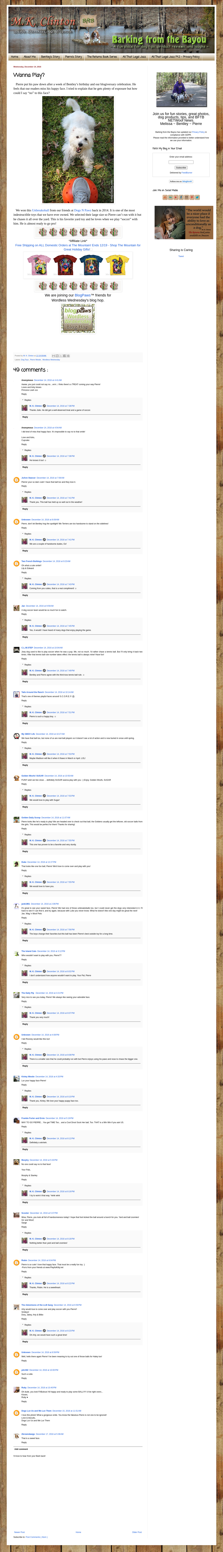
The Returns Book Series (102, 57)
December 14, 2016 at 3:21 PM (49, 993)
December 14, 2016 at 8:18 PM (60, 1239)
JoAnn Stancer (28, 478)
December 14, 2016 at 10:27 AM (50, 734)
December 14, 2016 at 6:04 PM (42, 1260)
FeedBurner (187, 173)
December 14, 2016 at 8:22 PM (60, 1283)
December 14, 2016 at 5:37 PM (44, 1213)
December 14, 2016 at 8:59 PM (45, 1352)
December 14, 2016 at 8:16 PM (60, 1191)
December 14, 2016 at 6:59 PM (67, 1305)
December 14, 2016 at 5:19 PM (59, 1118)
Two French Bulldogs (31, 561)
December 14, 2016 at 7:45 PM (60, 626)
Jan (23, 606)
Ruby (23, 1387)
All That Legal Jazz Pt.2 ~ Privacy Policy (175, 57)
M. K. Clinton (36, 406)
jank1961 (25, 904)
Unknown (26, 520)
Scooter (25, 1213)
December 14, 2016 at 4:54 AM (48, 428)
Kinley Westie (28, 1076)
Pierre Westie (36, 360)
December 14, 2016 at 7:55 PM (60, 840)
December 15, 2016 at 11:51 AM (66, 1411)
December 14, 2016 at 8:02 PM (60, 971)
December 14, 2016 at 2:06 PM (45, 904)
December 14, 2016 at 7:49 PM (60, 670)
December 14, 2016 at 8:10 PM (60, 1097)
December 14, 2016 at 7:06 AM (50, 478)
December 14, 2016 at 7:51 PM (60, 712)
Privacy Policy (198, 132)
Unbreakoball (40, 210)
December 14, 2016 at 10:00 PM (43, 1370)
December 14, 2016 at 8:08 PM (60, 1055)
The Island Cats (28, 951)
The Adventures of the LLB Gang (37, 1305)
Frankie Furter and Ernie (33, 1118)
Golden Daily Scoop (30, 817)
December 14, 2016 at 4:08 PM (45, 1035)
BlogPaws (83, 295)
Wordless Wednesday (51, 360)
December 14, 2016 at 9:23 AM (56, 561)
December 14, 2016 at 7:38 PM (60, 406)
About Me (30, 57)
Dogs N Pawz (82, 210)
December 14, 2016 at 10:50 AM (59, 776)
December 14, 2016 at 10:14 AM (59, 692)
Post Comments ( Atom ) (37, 1537)
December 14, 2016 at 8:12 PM (60, 1138)
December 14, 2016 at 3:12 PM (51, 951)
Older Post (137, 1532)
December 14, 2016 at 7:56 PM (60, 929)
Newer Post (19, 1532)
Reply (24, 394)
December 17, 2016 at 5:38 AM (49, 1434)
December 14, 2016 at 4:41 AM (48, 380)
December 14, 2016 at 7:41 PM (60, 498)
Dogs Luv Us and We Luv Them (36, 1411)
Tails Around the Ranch (32, 692)
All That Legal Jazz (134, 57)
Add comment (21, 1449)
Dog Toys (25, 360)
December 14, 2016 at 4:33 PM (49, 1076)
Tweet (181, 256)
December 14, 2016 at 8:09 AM (45, 520)
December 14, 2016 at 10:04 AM (48, 648)
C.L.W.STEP (27, 648)
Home (14, 57)
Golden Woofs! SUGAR (32, 776)
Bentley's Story (50, 57)
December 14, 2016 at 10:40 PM (41, 1387)
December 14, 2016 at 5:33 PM (43, 1160)
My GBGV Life (28, 734)
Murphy (25, 1160)
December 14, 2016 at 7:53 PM (60, 754)
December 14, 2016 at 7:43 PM (60, 584)
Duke (23, 862)
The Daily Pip (28, 993)
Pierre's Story (73, 57)
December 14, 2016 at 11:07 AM (55, 817)
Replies (27, 400)
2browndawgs (28, 1434)
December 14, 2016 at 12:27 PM (41, 862)
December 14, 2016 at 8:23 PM (60, 1331)
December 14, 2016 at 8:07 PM (60, 1013)
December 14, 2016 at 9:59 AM (39, 606)
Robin (24, 1260)
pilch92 (24, 1370)
